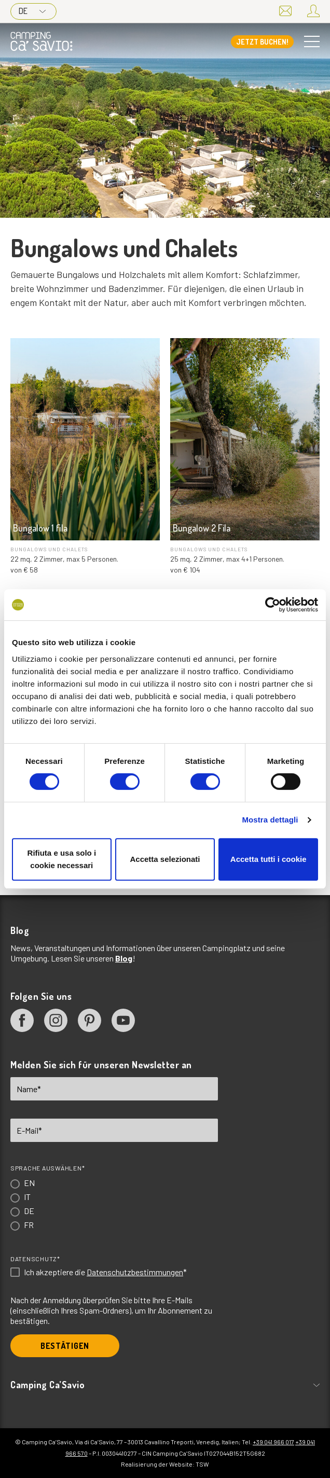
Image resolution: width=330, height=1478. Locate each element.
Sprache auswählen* (47, 1168)
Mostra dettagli (270, 819)
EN (29, 1183)
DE (32, 11)
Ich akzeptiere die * (105, 1272)
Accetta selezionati (165, 859)
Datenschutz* (35, 1258)
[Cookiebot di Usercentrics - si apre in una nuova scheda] (272, 604)
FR (29, 1225)
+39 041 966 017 (273, 1441)
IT (27, 1197)
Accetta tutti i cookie (268, 859)
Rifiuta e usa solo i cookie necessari (62, 859)
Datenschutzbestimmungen (135, 1272)
